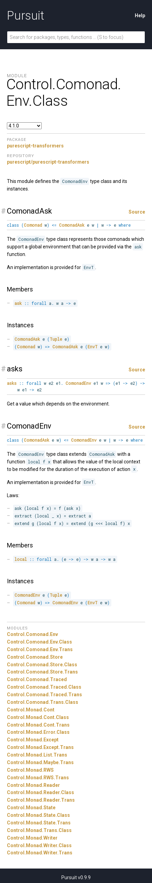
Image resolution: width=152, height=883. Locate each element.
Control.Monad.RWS (30, 770)
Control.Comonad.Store (35, 657)
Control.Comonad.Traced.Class (44, 687)
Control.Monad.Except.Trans (40, 747)
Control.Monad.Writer (32, 838)
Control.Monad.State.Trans (39, 822)
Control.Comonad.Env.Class (39, 642)
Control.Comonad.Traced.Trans (44, 694)
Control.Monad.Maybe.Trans (40, 762)
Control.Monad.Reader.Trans (41, 800)
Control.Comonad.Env (32, 634)
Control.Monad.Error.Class (38, 732)
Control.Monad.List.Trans (37, 755)
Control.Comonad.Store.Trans (42, 672)
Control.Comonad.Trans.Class (42, 702)
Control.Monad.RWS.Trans (38, 777)
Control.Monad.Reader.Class (40, 792)
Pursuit (25, 15)
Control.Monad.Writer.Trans (39, 852)
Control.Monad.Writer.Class (39, 845)
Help (140, 15)
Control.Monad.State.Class (38, 815)
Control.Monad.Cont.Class (38, 717)
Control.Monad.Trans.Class (39, 830)
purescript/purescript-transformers (48, 162)
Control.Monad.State (31, 807)
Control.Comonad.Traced (37, 679)
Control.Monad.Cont (30, 709)
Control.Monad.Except (33, 739)
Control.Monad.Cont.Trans (38, 725)
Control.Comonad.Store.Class (42, 664)
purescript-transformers (35, 145)
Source (137, 212)
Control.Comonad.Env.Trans (40, 649)
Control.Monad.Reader (33, 785)
